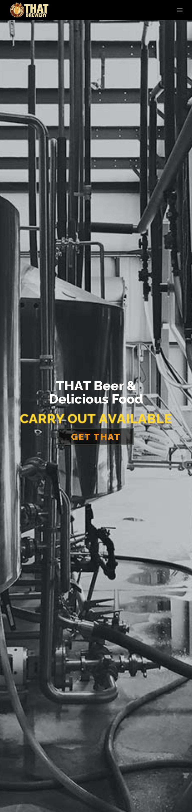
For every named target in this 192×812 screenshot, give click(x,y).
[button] (179, 10)
